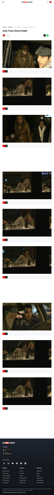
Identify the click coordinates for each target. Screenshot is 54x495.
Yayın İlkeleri (39, 478)
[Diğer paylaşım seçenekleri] (50, 35)
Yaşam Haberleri (6, 478)
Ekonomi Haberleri (7, 475)
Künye (38, 473)
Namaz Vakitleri (23, 478)
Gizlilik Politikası (40, 482)
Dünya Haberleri (6, 480)
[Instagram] (8, 463)
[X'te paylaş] (44, 35)
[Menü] (3, 2)
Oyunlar (21, 475)
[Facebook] (16, 463)
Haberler (4, 27)
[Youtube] (12, 463)
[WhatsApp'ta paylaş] (47, 35)
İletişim (38, 475)
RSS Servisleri (23, 482)
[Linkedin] (25, 463)
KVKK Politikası (40, 480)
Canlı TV (21, 471)
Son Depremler (23, 480)
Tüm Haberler (5, 482)
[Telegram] (21, 463)
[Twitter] (4, 463)
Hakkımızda (39, 471)
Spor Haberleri (6, 473)
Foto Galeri (10, 27)
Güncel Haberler (6, 471)
